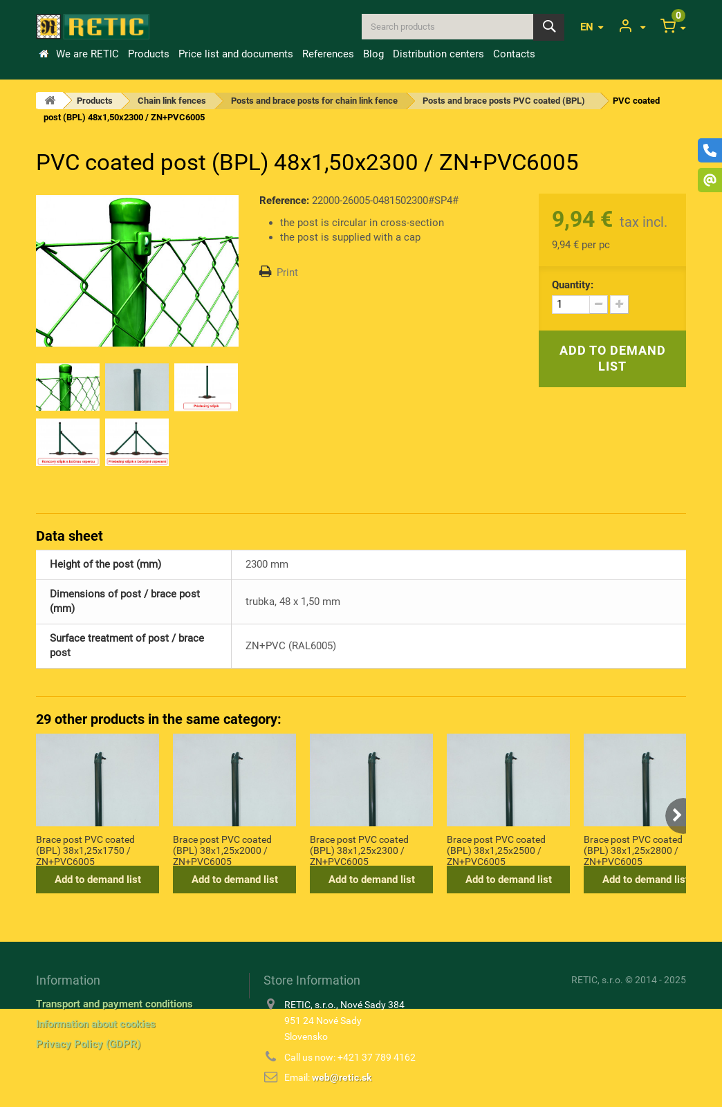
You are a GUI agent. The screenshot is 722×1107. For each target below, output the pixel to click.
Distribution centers (438, 54)
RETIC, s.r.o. (597, 979)
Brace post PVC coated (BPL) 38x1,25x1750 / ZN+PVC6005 (85, 850)
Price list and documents (235, 54)
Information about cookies (96, 1024)
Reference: (284, 200)
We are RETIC (87, 54)
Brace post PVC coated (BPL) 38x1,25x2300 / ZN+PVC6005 (359, 850)
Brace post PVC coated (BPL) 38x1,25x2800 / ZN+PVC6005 (633, 850)
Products (148, 54)
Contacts (514, 54)
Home (43, 54)
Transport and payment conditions (114, 1004)
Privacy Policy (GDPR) (88, 1044)
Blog (373, 54)
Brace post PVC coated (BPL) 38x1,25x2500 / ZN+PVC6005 (496, 850)
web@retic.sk (341, 1077)
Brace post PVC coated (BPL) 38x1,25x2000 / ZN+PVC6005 (222, 850)
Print (287, 272)
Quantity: (572, 284)
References (328, 54)
